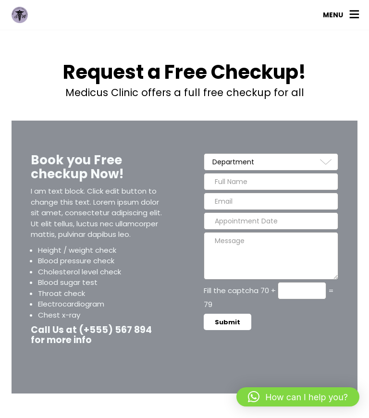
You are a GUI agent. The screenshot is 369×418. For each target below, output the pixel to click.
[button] (297, 396)
